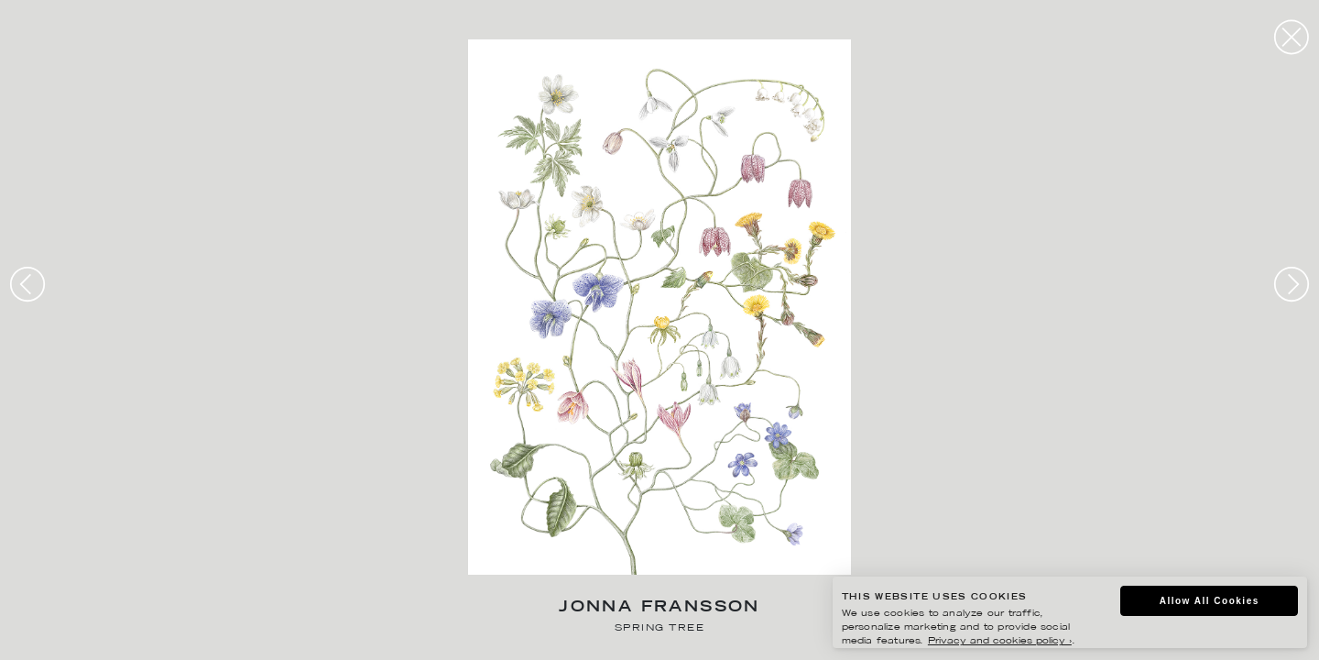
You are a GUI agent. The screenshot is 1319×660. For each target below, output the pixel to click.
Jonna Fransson (659, 608)
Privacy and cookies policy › (1000, 641)
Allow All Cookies (1209, 601)
